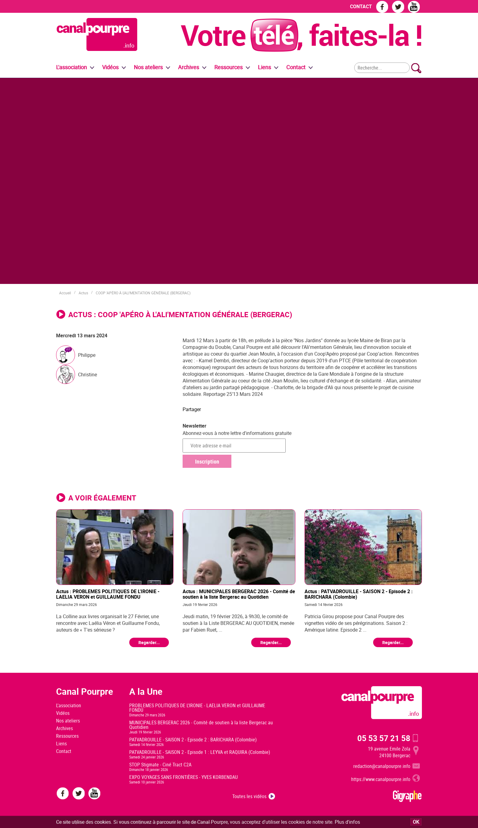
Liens (264, 67)
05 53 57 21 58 (383, 738)
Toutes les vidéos (249, 796)
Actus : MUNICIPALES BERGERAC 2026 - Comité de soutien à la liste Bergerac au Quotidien (239, 594)
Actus (83, 292)
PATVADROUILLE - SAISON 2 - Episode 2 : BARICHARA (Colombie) (193, 739)
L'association (68, 705)
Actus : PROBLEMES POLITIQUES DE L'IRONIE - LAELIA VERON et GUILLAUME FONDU (107, 594)
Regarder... (149, 642)
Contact (63, 751)
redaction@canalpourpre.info (381, 766)
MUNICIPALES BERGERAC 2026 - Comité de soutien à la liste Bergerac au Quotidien (201, 724)
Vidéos (63, 713)
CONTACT (361, 6)
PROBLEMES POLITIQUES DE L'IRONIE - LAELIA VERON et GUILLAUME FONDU (197, 707)
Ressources (67, 736)
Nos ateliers (68, 720)
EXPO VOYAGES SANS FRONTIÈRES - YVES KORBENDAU (183, 777)
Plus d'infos (347, 822)
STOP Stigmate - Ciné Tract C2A (160, 764)
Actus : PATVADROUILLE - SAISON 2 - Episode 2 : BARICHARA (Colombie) (359, 594)
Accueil (65, 292)
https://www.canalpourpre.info (380, 779)
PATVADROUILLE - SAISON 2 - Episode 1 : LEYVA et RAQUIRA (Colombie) (199, 752)
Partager (192, 409)
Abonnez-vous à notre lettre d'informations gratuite (237, 433)
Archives (188, 67)
